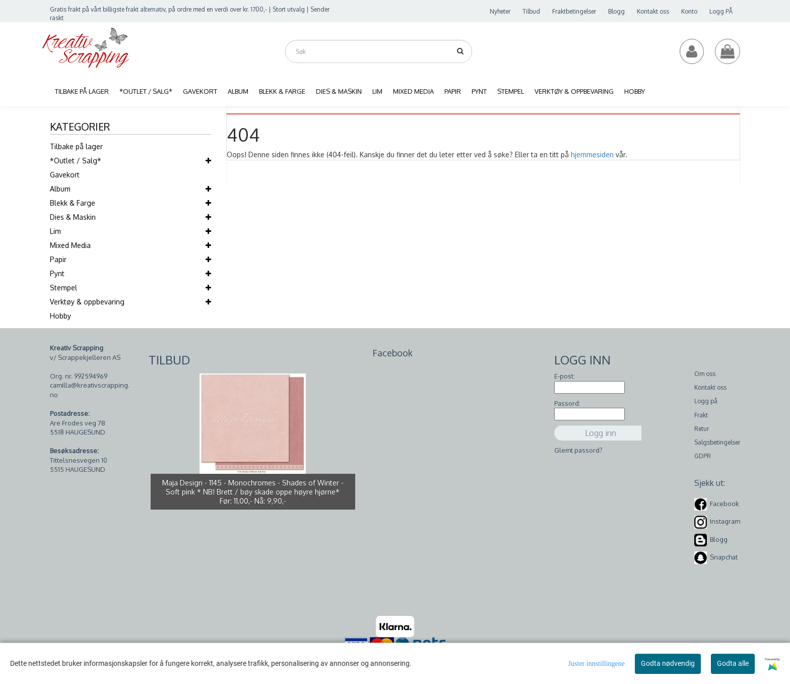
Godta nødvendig (668, 663)
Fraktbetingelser (574, 11)
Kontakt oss (653, 11)
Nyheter (500, 11)
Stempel (63, 287)
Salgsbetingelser (717, 442)
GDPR (702, 456)
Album (60, 188)
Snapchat (724, 557)
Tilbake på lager (76, 146)
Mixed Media (70, 245)
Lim (55, 231)
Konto (689, 11)
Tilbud (531, 11)
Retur (701, 428)
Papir (58, 259)
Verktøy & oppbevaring (87, 301)
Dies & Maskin (73, 217)
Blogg (616, 11)
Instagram (725, 521)
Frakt (701, 415)
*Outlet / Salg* (75, 160)
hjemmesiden (592, 154)
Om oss (704, 374)
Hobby (60, 316)
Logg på (705, 401)
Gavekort (65, 174)
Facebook (724, 504)
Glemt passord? (578, 450)
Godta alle (733, 663)
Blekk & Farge (72, 203)
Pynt (57, 273)
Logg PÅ (721, 11)
